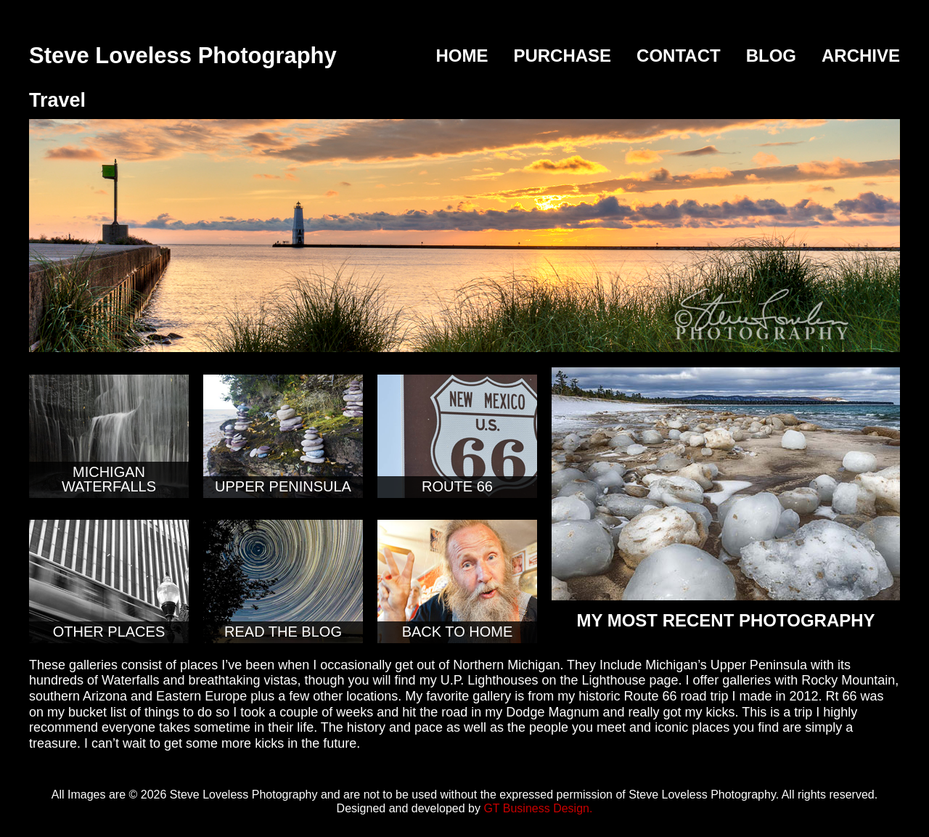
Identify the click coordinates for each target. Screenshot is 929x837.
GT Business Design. (537, 808)
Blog (771, 55)
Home (461, 55)
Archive (861, 55)
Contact (679, 55)
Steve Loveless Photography (183, 55)
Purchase (562, 55)
